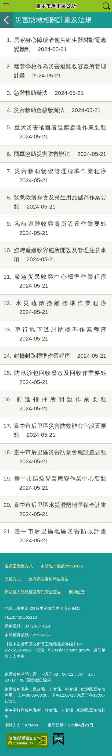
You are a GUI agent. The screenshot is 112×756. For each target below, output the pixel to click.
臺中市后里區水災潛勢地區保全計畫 (53, 509)
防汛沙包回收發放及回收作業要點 (53, 377)
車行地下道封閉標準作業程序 (53, 334)
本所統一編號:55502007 (62, 566)
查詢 (106, 6)
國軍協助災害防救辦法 (53, 154)
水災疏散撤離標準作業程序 (53, 308)
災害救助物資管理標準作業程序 (53, 176)
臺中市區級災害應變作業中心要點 (53, 483)
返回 (6, 20)
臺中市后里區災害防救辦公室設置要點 (53, 430)
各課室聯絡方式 (19, 566)
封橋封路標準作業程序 (53, 355)
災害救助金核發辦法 (50, 110)
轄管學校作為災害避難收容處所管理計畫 (53, 71)
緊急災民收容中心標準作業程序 (53, 281)
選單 (6, 6)
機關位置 (77, 592)
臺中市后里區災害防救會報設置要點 (53, 457)
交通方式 (13, 579)
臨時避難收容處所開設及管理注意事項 (53, 255)
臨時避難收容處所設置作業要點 (53, 228)
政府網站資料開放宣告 (48, 579)
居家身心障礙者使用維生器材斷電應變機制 (53, 44)
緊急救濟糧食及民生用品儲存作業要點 (53, 202)
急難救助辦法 (42, 93)
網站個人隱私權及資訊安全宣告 (33, 592)
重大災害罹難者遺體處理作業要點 (53, 132)
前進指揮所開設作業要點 (53, 404)
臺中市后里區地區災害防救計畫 (53, 536)
